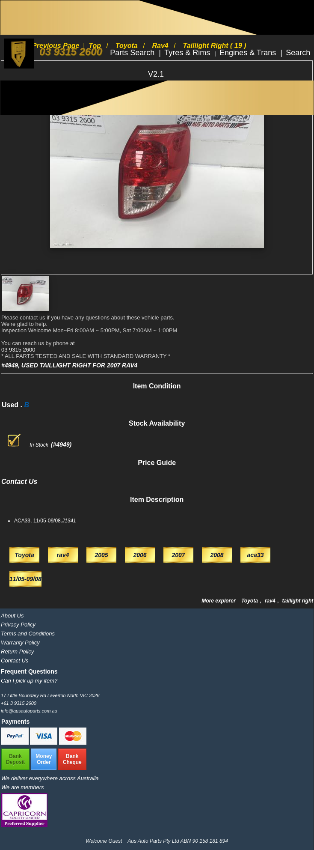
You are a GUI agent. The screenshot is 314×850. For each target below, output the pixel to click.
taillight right (298, 601)
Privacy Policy (18, 624)
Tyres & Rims (188, 52)
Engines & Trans (248, 52)
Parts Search (133, 52)
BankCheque (72, 759)
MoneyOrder (44, 759)
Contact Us (14, 660)
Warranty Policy (20, 642)
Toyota (250, 601)
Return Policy (17, 651)
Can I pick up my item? (29, 680)
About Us (12, 615)
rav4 (271, 601)
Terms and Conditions (28, 633)
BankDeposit (15, 759)
